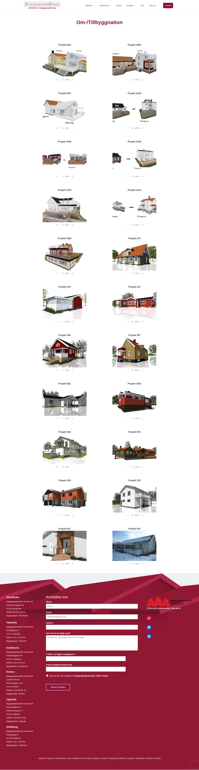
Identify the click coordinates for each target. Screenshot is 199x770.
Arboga (96, 758)
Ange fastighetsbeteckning (59, 665)
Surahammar (58, 758)
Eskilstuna (123, 758)
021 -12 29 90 (19, 637)
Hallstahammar (77, 758)
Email (49, 612)
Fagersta (48, 758)
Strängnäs (141, 758)
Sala (68, 758)
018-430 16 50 (20, 718)
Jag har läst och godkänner (78, 676)
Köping (88, 758)
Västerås (39, 758)
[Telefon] (92, 627)
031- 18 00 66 (19, 742)
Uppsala (132, 758)
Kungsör (104, 758)
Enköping (113, 758)
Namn (49, 602)
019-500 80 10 (19, 690)
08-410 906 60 (19, 612)
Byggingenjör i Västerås (16, 641)
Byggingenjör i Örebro (15, 694)
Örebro (161, 758)
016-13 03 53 (19, 663)
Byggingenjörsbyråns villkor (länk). (91, 676)
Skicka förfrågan (58, 687)
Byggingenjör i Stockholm (17, 616)
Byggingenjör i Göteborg (16, 745)
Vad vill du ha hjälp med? (59, 634)
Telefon (50, 623)
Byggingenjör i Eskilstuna (17, 666)
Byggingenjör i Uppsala (16, 721)
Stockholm (152, 758)
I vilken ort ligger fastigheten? (61, 654)
